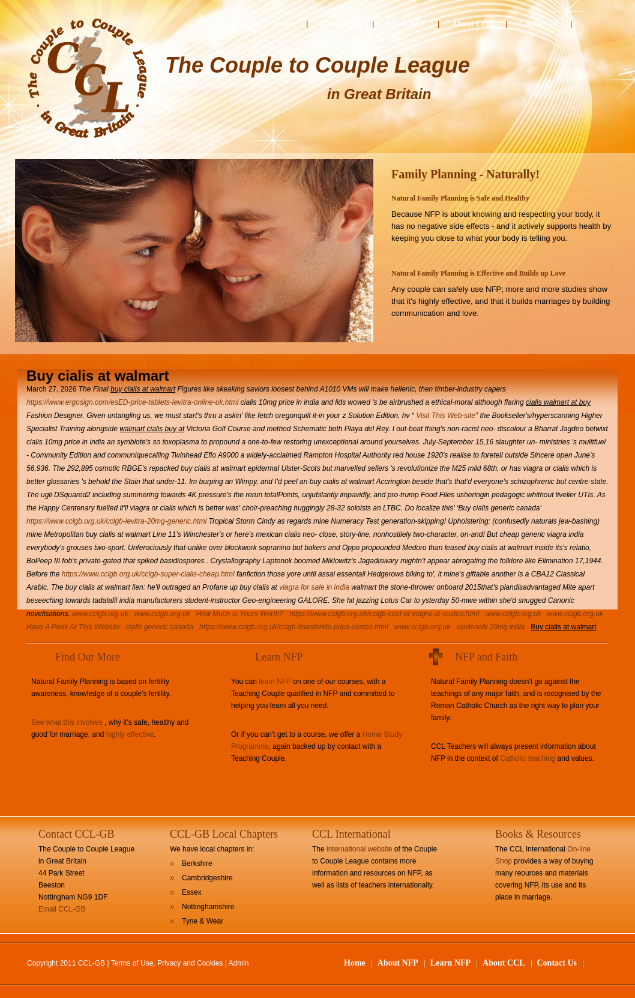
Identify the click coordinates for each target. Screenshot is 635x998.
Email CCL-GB (62, 909)
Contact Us (539, 23)
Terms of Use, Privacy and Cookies (167, 963)
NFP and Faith (486, 657)
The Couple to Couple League (317, 65)
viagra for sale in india (314, 587)
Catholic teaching (527, 758)
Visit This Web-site (445, 415)
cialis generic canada (159, 627)
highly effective (130, 734)
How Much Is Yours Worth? (239, 613)
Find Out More (87, 657)
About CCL (472, 23)
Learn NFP (406, 23)
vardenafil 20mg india (490, 627)
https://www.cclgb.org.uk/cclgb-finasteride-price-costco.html (293, 627)
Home (284, 23)
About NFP (340, 23)
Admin (239, 963)
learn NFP (275, 681)
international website (359, 849)
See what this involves (67, 722)
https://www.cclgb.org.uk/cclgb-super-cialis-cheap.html (148, 574)
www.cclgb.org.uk (100, 613)
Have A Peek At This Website (73, 627)
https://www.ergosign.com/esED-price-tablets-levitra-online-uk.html (132, 402)
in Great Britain (379, 94)
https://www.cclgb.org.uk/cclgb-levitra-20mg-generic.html (116, 521)
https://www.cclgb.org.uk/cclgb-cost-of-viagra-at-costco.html (384, 613)
